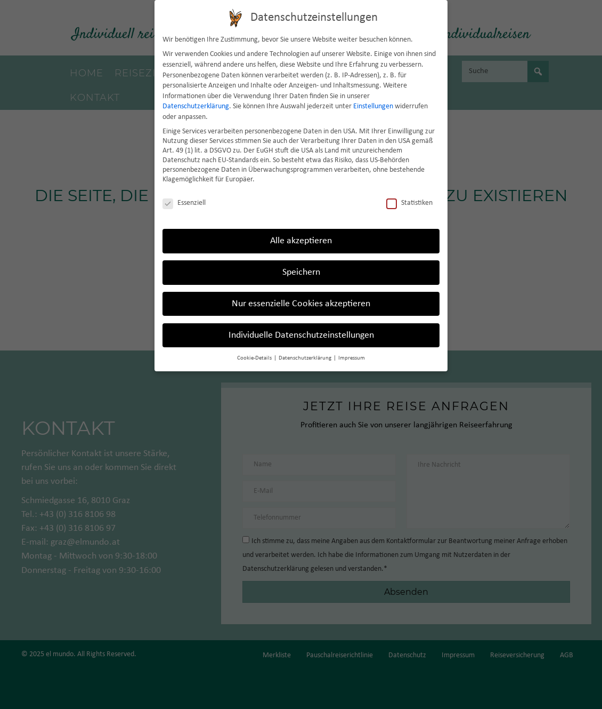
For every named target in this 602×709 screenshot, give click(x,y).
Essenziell (184, 203)
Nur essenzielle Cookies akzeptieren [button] (301, 303)
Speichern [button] (301, 271)
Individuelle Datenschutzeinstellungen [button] (301, 334)
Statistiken (409, 203)
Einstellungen (373, 106)
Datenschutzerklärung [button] (305, 358)
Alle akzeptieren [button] (301, 240)
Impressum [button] (351, 358)
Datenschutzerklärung (195, 106)
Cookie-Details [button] (255, 358)
